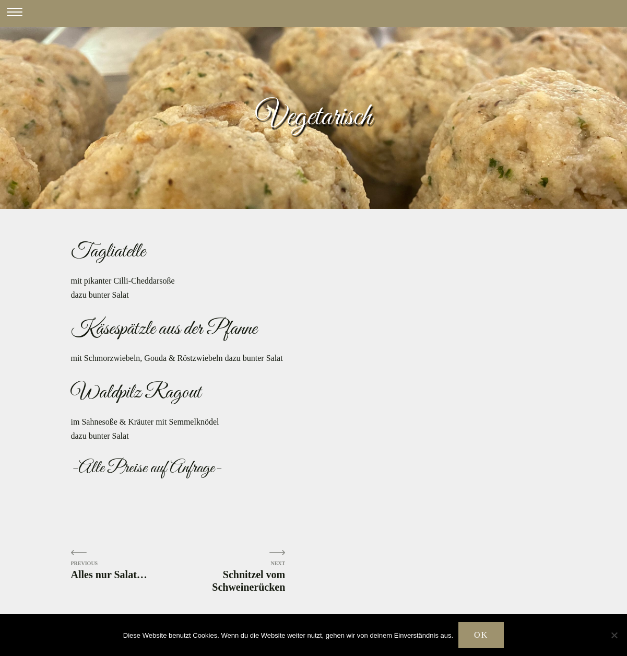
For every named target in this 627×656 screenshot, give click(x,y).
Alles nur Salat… (109, 574)
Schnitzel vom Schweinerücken (248, 581)
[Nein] (614, 635)
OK (481, 634)
